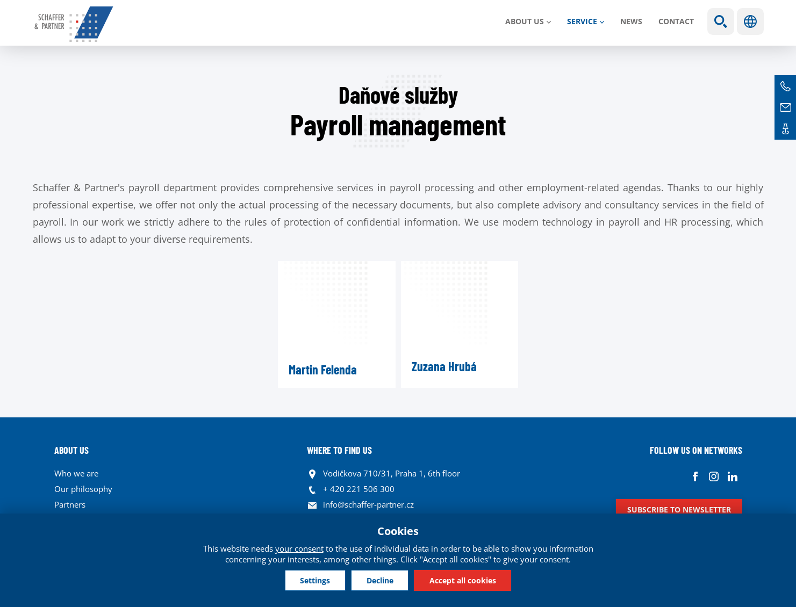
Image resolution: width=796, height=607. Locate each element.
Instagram (714, 476)
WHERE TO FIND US (339, 450)
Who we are (76, 473)
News (631, 21)
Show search (720, 21)
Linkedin (732, 476)
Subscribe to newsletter (679, 509)
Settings (313, 580)
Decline (380, 580)
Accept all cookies (465, 580)
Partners (69, 504)
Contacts (785, 129)
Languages (750, 21)
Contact (676, 21)
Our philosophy (83, 488)
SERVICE (582, 21)
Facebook (695, 476)
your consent (299, 548)
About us (524, 21)
